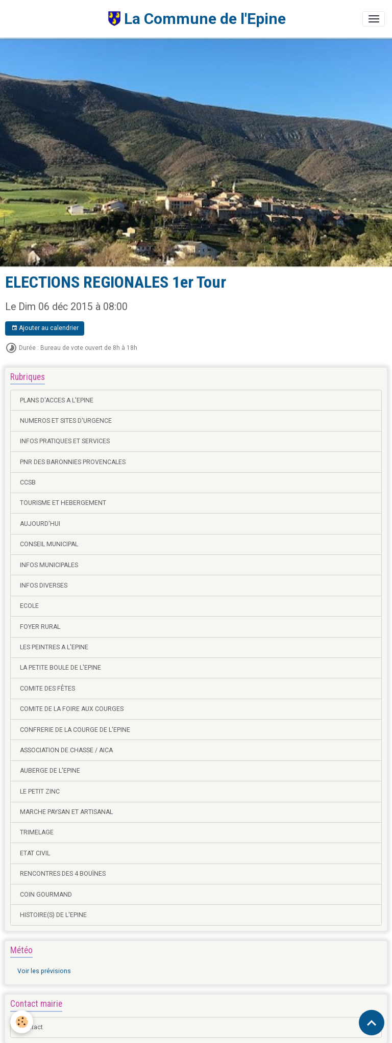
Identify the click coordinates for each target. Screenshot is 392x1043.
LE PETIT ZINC (40, 791)
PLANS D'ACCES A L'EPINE (56, 400)
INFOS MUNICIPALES (49, 565)
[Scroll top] (371, 1022)
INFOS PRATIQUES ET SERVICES (65, 441)
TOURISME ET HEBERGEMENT (63, 502)
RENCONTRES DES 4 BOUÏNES (63, 873)
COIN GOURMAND (46, 894)
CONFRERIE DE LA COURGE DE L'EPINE (75, 729)
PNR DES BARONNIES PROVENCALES (73, 462)
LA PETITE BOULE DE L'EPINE (60, 667)
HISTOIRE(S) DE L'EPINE (53, 915)
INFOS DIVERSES (43, 585)
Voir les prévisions (44, 971)
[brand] (146, 18)
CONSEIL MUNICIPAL (49, 544)
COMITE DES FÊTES (47, 688)
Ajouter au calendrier (45, 328)
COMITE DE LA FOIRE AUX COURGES (72, 709)
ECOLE (29, 605)
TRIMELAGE (37, 832)
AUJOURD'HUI (40, 523)
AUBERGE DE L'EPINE (50, 770)
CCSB (28, 482)
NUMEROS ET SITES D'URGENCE (66, 420)
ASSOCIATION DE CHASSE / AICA (66, 750)
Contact (31, 1027)
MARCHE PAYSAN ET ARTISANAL (66, 812)
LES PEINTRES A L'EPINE (54, 647)
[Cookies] (21, 1021)
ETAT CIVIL (35, 853)
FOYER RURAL (40, 626)
